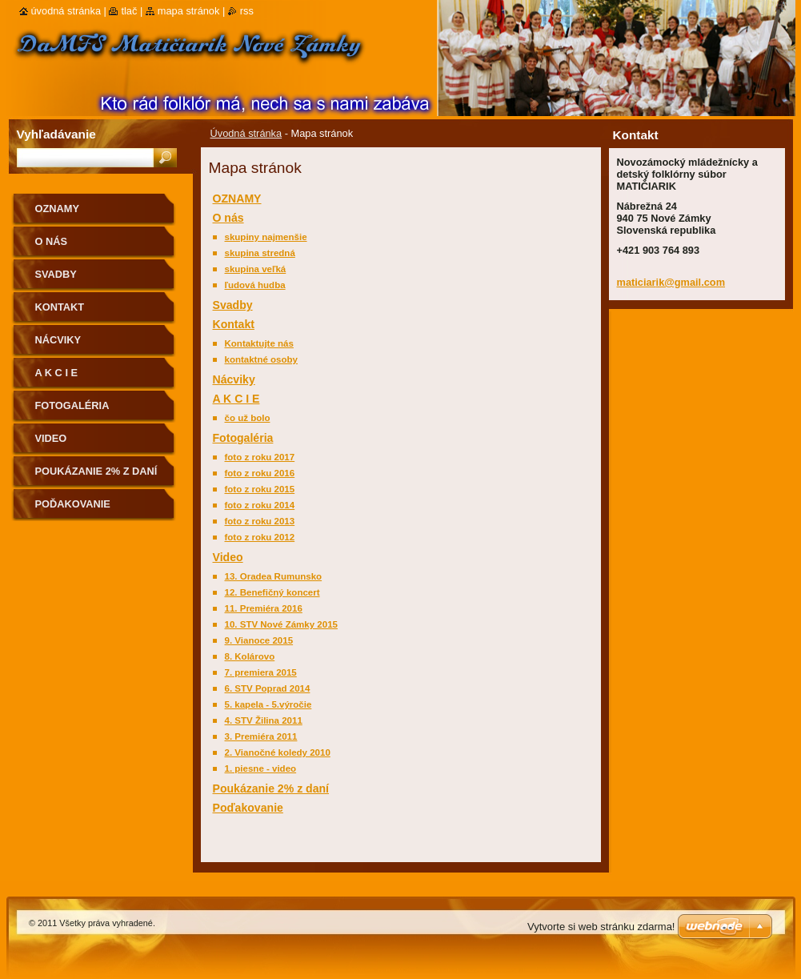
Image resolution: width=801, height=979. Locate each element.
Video (228, 557)
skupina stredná (260, 253)
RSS (247, 11)
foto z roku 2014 (260, 505)
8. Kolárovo (250, 656)
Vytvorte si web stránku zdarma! (601, 927)
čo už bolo (247, 418)
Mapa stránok (189, 11)
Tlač (129, 11)
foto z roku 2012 (260, 537)
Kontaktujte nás (259, 343)
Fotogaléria (243, 437)
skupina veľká (255, 269)
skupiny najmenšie (266, 237)
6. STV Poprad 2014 (267, 688)
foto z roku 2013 (260, 521)
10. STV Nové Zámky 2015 (281, 624)
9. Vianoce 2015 (259, 640)
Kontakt (233, 324)
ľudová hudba (255, 285)
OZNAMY (237, 198)
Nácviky (234, 379)
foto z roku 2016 (260, 473)
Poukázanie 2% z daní (271, 788)
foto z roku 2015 (260, 489)
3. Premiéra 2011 (261, 736)
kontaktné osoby (261, 359)
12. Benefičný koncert (272, 592)
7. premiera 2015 (261, 672)
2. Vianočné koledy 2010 (277, 752)
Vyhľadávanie (56, 134)
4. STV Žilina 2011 (263, 720)
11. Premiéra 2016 (263, 608)
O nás (228, 217)
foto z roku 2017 (260, 457)
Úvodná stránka (246, 133)
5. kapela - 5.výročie (268, 704)
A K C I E (236, 398)
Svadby (233, 305)
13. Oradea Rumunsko (273, 576)
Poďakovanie (248, 807)
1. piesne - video (261, 768)
